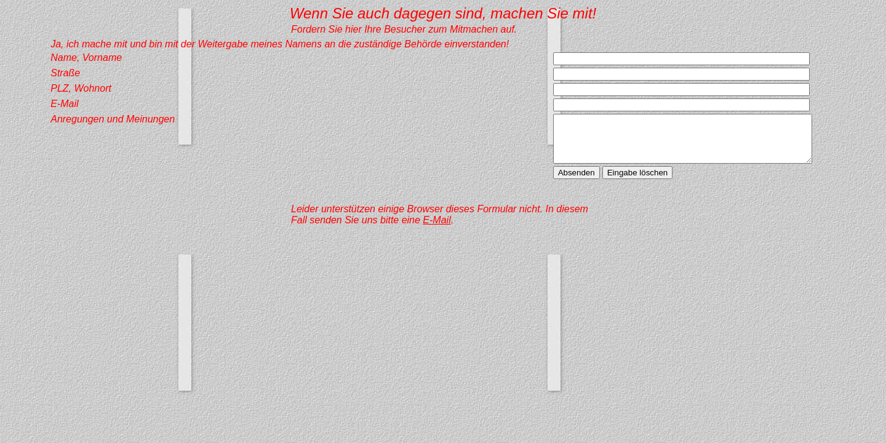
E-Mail (436, 229)
